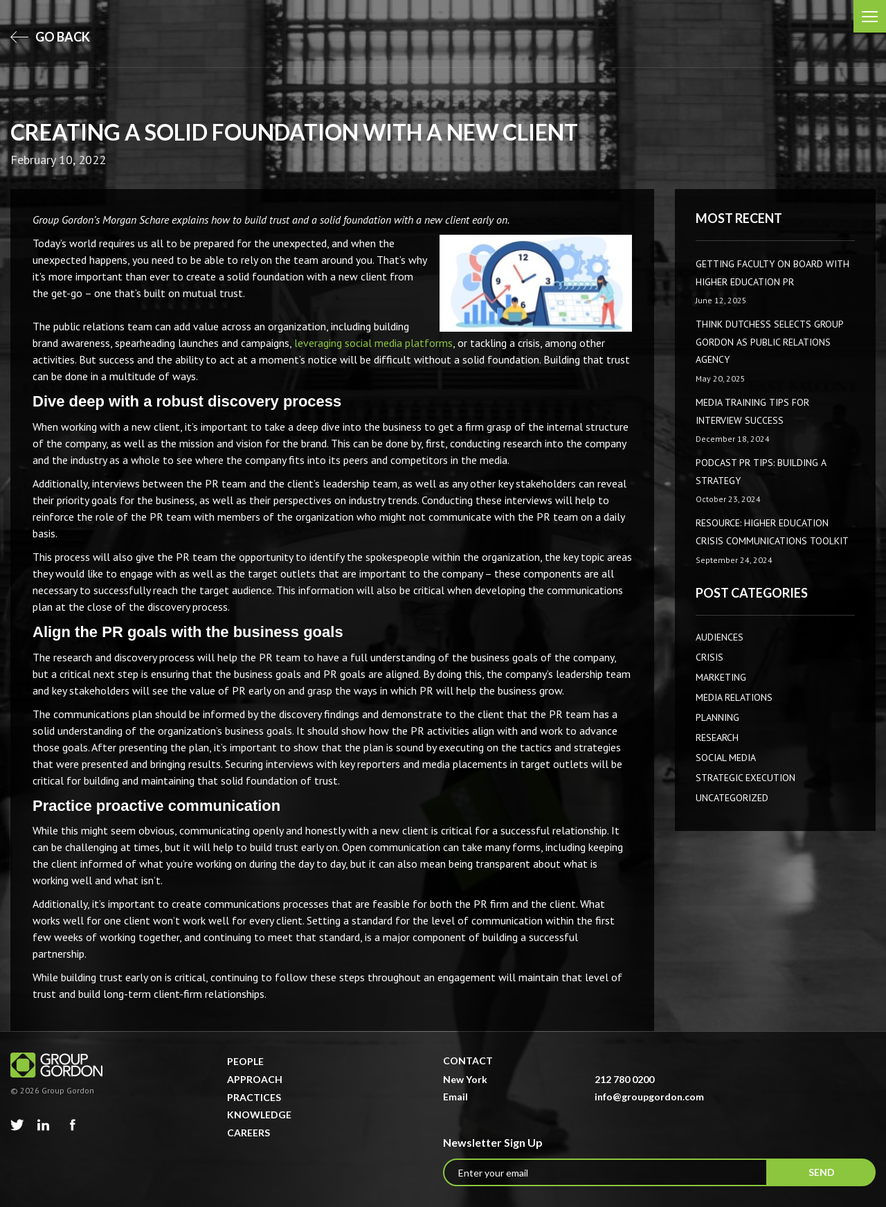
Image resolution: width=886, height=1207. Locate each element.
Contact (468, 1060)
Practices (254, 1097)
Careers (248, 1132)
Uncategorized (732, 798)
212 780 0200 (624, 1079)
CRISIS (709, 657)
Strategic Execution (745, 777)
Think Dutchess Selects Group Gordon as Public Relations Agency (769, 342)
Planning (717, 717)
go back (50, 36)
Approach (254, 1079)
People (245, 1061)
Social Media (726, 757)
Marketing (721, 677)
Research (717, 737)
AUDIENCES (719, 637)
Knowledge (259, 1114)
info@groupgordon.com (649, 1096)
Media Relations (734, 697)
